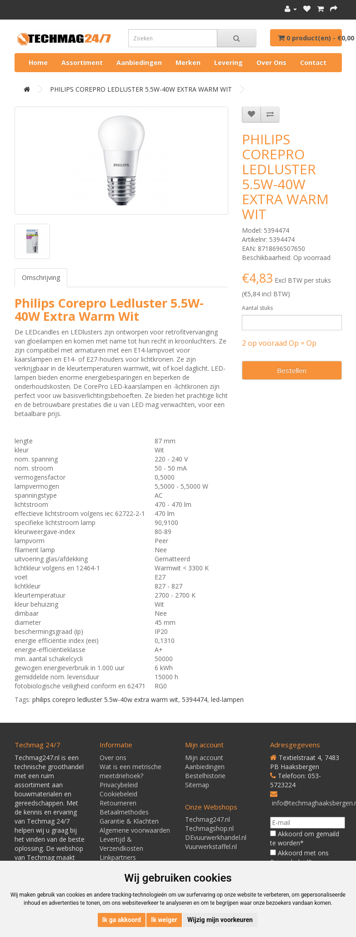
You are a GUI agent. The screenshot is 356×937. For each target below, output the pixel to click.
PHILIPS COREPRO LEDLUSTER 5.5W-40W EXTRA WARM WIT (141, 89)
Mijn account (204, 757)
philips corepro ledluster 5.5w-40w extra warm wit (105, 699)
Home (38, 62)
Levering (228, 62)
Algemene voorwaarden (135, 830)
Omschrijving (41, 277)
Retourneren (118, 803)
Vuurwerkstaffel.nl (211, 846)
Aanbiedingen (139, 62)
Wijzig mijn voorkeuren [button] (220, 919)
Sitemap (197, 784)
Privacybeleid (119, 784)
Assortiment (82, 62)
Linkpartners (118, 857)
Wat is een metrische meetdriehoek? (130, 771)
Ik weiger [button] (164, 919)
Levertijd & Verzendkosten (121, 844)
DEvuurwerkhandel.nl (215, 837)
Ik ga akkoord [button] (121, 919)
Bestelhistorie (205, 775)
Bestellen (291, 370)
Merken (188, 62)
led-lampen (227, 699)
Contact (313, 62)
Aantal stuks (257, 308)
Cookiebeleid (118, 794)
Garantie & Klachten (129, 821)
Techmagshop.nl (209, 828)
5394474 (194, 699)
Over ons (271, 62)
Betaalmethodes (124, 812)
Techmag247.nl (207, 819)
